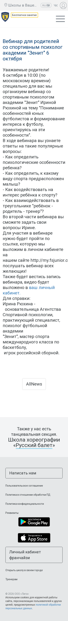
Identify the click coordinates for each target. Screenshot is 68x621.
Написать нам (22, 473)
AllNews (34, 384)
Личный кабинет (64, 5)
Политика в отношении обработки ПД (27, 494)
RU (46, 5)
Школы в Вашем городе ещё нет (23, 5)
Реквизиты (11, 512)
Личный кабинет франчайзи (25, 555)
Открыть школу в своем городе (24, 570)
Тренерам (11, 579)
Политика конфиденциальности (24, 503)
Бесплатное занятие (24, 15)
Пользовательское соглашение (24, 485)
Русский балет (34, 445)
